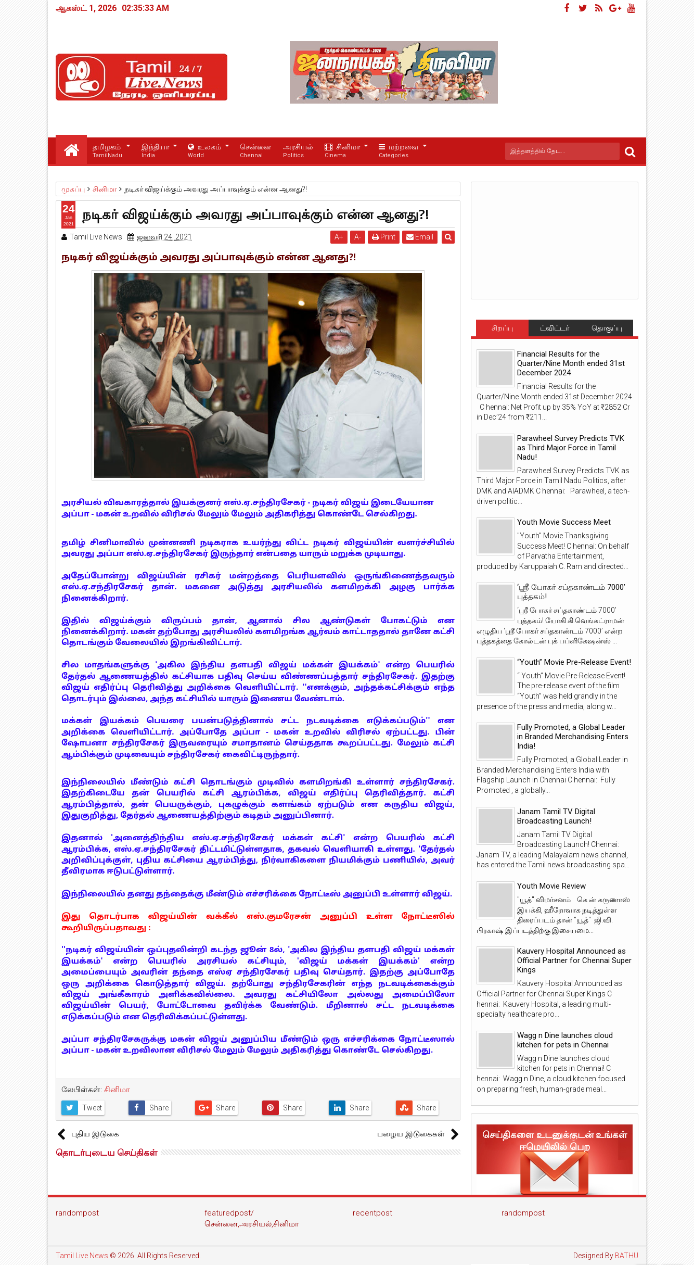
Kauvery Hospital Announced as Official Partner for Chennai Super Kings (574, 960)
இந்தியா (155, 151)
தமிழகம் (107, 151)
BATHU (626, 1255)
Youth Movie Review (551, 886)
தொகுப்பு (607, 328)
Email (420, 237)
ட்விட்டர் (554, 328)
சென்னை (255, 151)
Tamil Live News (82, 1255)
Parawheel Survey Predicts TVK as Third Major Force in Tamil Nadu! (570, 448)
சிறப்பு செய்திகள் (502, 330)
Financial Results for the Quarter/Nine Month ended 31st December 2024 (571, 363)
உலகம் (204, 151)
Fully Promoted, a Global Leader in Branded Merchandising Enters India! (572, 737)
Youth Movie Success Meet (564, 522)
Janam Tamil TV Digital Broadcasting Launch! (556, 816)
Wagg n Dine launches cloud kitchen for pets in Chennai (565, 1040)
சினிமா (342, 151)
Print (384, 237)
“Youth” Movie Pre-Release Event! (574, 662)
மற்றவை (398, 151)
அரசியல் (298, 151)
